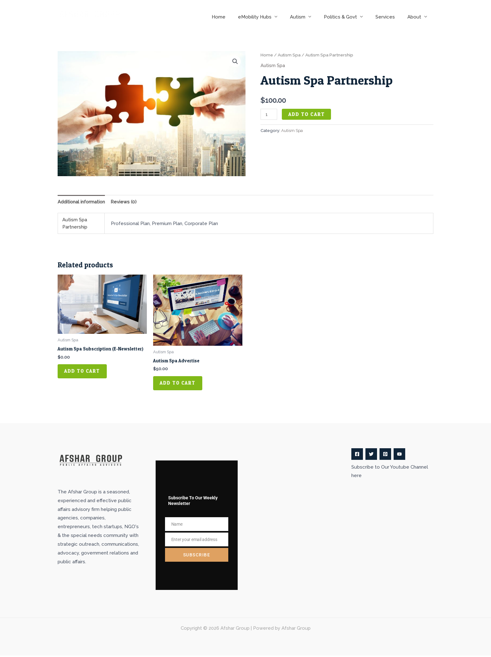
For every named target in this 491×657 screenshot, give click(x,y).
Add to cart (306, 114)
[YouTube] (399, 455)
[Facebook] (357, 455)
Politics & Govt (348, 17)
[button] (235, 61)
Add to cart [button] (83, 372)
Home (236, 17)
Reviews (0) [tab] (125, 201)
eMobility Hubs (269, 17)
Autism (308, 17)
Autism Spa (289, 54)
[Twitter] (371, 455)
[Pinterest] (385, 455)
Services (390, 17)
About (416, 17)
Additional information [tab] (82, 201)
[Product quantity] (269, 114)
